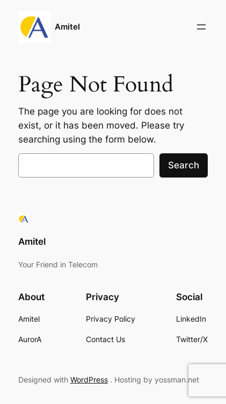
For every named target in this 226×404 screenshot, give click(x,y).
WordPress (89, 379)
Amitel (67, 27)
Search (183, 165)
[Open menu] (201, 26)
